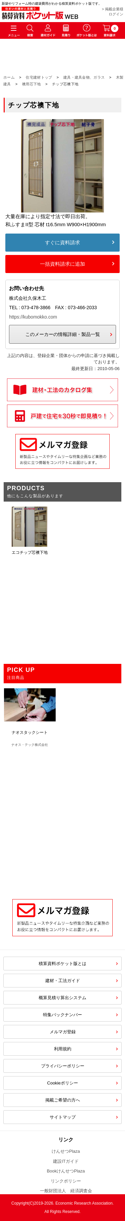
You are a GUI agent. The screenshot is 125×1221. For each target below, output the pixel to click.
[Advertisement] (62, 819)
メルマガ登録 (63, 1031)
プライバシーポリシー (62, 1065)
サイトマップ (63, 1117)
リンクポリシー (66, 1181)
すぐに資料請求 (62, 242)
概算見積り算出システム (62, 997)
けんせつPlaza (66, 1151)
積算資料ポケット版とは (62, 963)
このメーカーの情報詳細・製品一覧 (62, 334)
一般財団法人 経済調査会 (66, 1190)
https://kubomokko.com (33, 317)
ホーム (9, 77)
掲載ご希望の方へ (62, 1100)
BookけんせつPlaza (66, 1170)
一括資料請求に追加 (62, 264)
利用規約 (62, 1048)
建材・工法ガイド (62, 980)
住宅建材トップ (39, 77)
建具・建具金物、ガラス (84, 77)
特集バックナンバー (62, 1014)
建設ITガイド (66, 1161)
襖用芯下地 (31, 84)
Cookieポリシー (62, 1082)
